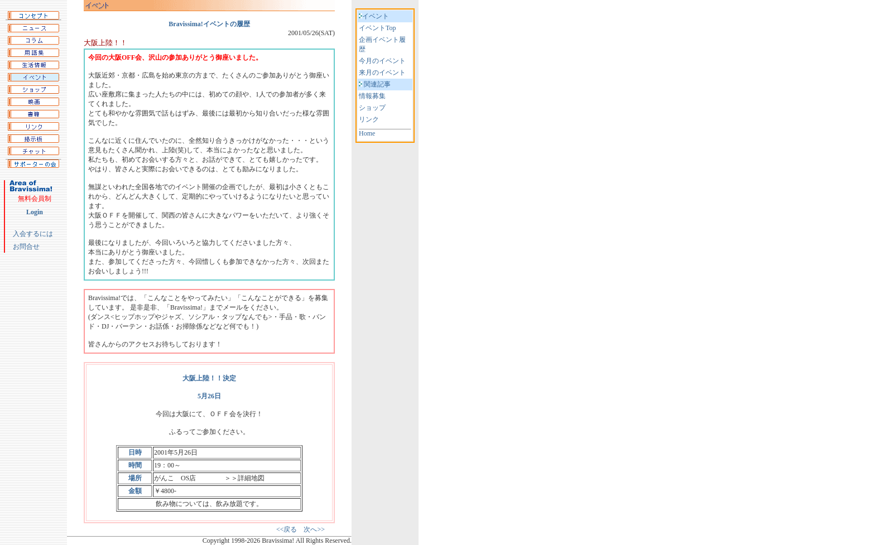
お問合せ (26, 246)
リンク (369, 119)
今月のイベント (382, 61)
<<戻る (286, 529)
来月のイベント (382, 72)
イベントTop (377, 28)
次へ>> (314, 529)
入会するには (33, 234)
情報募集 (372, 96)
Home (367, 133)
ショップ (372, 108)
